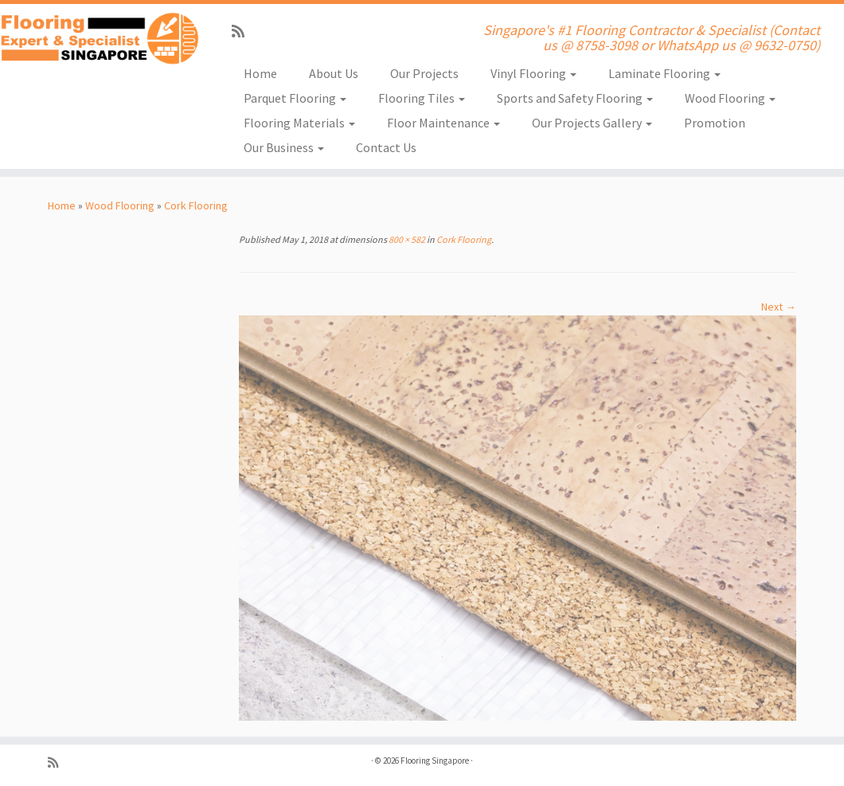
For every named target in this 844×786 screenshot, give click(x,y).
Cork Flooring (196, 205)
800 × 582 (406, 239)
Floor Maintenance (443, 123)
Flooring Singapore (435, 760)
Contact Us (386, 147)
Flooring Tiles (421, 98)
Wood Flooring (730, 98)
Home (260, 73)
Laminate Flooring (664, 73)
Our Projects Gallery (592, 123)
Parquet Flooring (295, 98)
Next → (778, 306)
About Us (333, 73)
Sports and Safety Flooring (575, 98)
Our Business (284, 147)
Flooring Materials (299, 123)
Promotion (714, 123)
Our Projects (424, 73)
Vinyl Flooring (533, 73)
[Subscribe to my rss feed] (243, 31)
